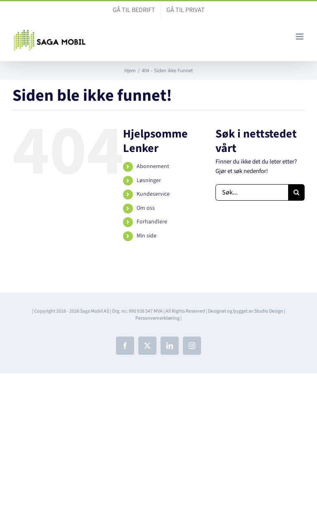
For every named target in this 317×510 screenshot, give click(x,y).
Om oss (146, 208)
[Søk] (296, 192)
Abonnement (153, 166)
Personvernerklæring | (158, 318)
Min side (146, 236)
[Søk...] (251, 192)
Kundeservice (153, 194)
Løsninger (149, 180)
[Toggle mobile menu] (300, 36)
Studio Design (268, 311)
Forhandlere (152, 222)
